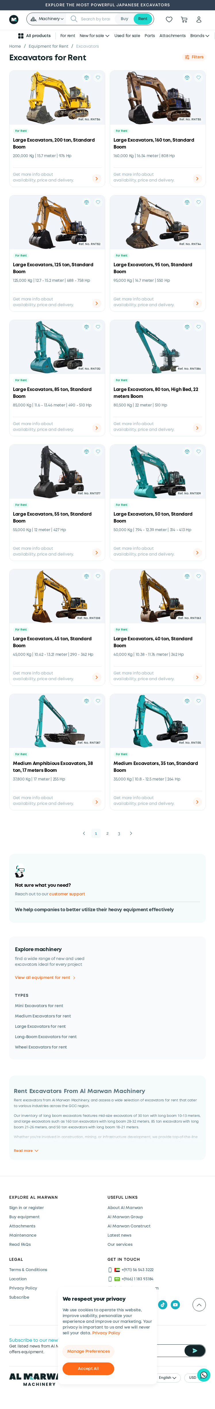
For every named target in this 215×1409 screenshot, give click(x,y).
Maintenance (23, 1235)
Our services (120, 1244)
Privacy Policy (106, 1333)
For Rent (21, 131)
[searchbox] (96, 19)
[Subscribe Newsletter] (195, 1350)
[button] (47, 19)
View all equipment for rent (45, 978)
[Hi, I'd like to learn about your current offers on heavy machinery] (203, 1375)
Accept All (88, 1369)
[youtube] (175, 1304)
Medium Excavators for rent (43, 1016)
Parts (150, 36)
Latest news (119, 1235)
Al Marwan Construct (129, 1226)
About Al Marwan (125, 1208)
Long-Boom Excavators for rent (46, 1037)
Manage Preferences (88, 1351)
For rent (67, 36)
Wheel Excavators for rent (41, 1047)
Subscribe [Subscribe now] (19, 1297)
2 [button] (107, 833)
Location (18, 1279)
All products (34, 35)
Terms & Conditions (28, 1270)
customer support (67, 894)
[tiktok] (162, 1304)
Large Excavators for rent (40, 1026)
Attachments (173, 36)
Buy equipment (24, 1217)
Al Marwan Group (125, 1217)
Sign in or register (26, 1208)
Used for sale (127, 36)
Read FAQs (19, 1244)
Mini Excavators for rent (39, 1006)
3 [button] (119, 833)
